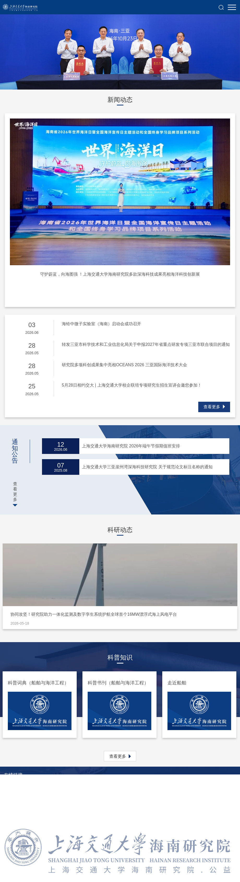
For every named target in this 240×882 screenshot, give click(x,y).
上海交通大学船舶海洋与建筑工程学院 (39, 817)
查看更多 (214, 407)
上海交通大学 (16, 786)
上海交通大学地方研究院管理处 (33, 809)
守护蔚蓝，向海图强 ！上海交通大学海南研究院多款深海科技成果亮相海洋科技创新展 (120, 274)
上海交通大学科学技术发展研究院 (35, 802)
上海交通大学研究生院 (25, 794)
